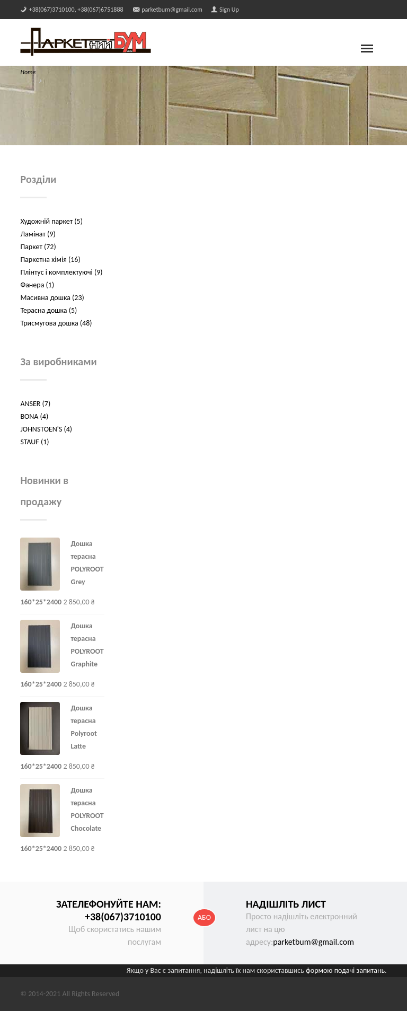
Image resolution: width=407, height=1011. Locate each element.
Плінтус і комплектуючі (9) (61, 272)
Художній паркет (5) (51, 221)
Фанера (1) (37, 284)
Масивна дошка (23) (52, 297)
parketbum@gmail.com (313, 942)
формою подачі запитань (345, 970)
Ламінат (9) (37, 234)
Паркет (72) (38, 246)
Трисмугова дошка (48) (56, 323)
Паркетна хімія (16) (50, 259)
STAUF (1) (34, 441)
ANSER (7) (35, 403)
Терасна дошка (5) (48, 310)
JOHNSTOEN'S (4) (46, 429)
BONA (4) (34, 416)
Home (28, 72)
